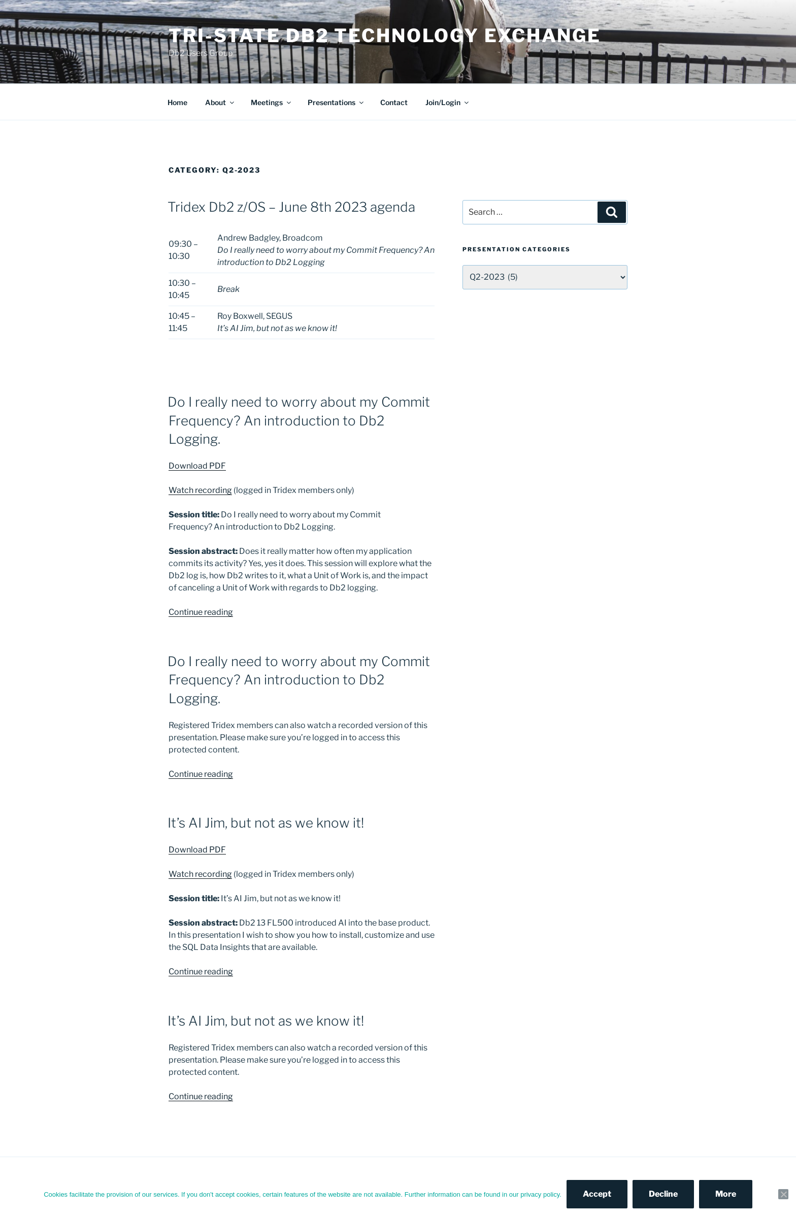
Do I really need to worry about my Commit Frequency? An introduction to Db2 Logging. (299, 420)
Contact (394, 102)
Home (177, 102)
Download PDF (197, 466)
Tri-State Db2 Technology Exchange (385, 35)
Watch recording (200, 490)
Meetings (271, 102)
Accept (597, 1194)
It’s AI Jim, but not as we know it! (266, 823)
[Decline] (783, 1194)
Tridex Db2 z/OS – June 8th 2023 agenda (291, 207)
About (220, 102)
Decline (663, 1194)
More (725, 1194)
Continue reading (201, 612)
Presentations (336, 102)
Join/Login (447, 102)
